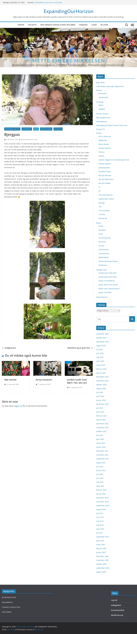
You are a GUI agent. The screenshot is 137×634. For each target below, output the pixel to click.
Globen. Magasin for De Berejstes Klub (114, 160)
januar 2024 (101, 400)
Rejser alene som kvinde (108, 285)
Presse (98, 133)
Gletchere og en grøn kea (80, 348)
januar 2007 (101, 552)
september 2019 (102, 505)
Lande (94, 25)
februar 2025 (101, 369)
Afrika (101, 226)
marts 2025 (100, 365)
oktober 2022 (101, 431)
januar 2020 (101, 494)
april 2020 (100, 486)
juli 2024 (99, 392)
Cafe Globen (7, 612)
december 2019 (102, 498)
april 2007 (100, 541)
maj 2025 (99, 357)
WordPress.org (117, 615)
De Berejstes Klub (9, 597)
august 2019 (101, 509)
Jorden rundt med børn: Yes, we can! (77, 381)
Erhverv (99, 90)
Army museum (44, 379)
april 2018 (100, 529)
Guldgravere (9, 348)
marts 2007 (100, 544)
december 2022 (102, 423)
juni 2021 (100, 466)
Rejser (36, 129)
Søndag (101, 203)
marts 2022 (100, 443)
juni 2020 (100, 478)
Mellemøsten (104, 257)
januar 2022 (101, 447)
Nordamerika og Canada (108, 261)
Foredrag (83, 25)
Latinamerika (104, 253)
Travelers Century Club (11, 607)
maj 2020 (99, 482)
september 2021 (102, 459)
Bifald (101, 105)
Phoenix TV (100, 129)
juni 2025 (100, 353)
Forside (21, 25)
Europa (101, 246)
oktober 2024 (101, 384)
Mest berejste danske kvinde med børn (57, 25)
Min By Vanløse (105, 183)
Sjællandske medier (106, 199)
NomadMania (101, 121)
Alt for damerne (105, 136)
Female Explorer (105, 148)
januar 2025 (101, 373)
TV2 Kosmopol (104, 210)
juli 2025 (99, 349)
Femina (101, 152)
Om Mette (32, 25)
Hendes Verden (102, 114)
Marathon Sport (105, 171)
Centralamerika (105, 238)
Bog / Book (100, 82)
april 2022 (100, 439)
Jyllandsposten (104, 167)
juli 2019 (99, 513)
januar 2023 (101, 420)
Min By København (106, 179)
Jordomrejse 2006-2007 (12, 129)
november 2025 (102, 334)
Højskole (102, 109)
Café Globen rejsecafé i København (110, 86)
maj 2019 (99, 521)
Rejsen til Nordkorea (107, 281)
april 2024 (100, 396)
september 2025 (102, 342)
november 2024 (102, 381)
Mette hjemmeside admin (29, 139)
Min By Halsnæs (105, 175)
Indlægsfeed (116, 605)
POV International (105, 195)
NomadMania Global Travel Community (111, 125)
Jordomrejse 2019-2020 (108, 277)
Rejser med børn (46, 129)
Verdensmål (103, 97)
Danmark (102, 242)
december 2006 (102, 556)
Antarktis (102, 230)
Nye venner (10, 379)
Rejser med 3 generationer (109, 288)
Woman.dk (103, 218)
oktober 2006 (101, 564)
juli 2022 (99, 435)
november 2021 (102, 455)
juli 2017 (99, 533)
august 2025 (101, 345)
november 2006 (102, 560)
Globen (101, 156)
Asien (101, 234)
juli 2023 (99, 408)
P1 (99, 187)
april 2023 (100, 412)
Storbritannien (102, 297)
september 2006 (102, 568)
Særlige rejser (101, 270)
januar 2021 (101, 470)
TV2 (100, 207)
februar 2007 (101, 548)
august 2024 (101, 388)
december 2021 (102, 451)
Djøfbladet (103, 140)
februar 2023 (101, 416)
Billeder (104, 25)
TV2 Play (102, 214)
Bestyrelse (103, 93)
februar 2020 (101, 490)
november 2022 (102, 427)
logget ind (18, 406)
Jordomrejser (26, 129)
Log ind (114, 600)
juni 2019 (100, 517)
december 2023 (102, 404)
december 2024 (102, 377)
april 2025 (100, 361)
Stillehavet (58, 129)
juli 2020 (99, 474)
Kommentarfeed (117, 610)
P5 (99, 191)
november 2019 (102, 502)
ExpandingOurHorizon (68, 11)
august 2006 (101, 572)
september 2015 (102, 537)
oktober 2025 (101, 338)
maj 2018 (99, 525)
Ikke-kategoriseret (103, 117)
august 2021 (101, 462)
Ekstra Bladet (104, 144)
